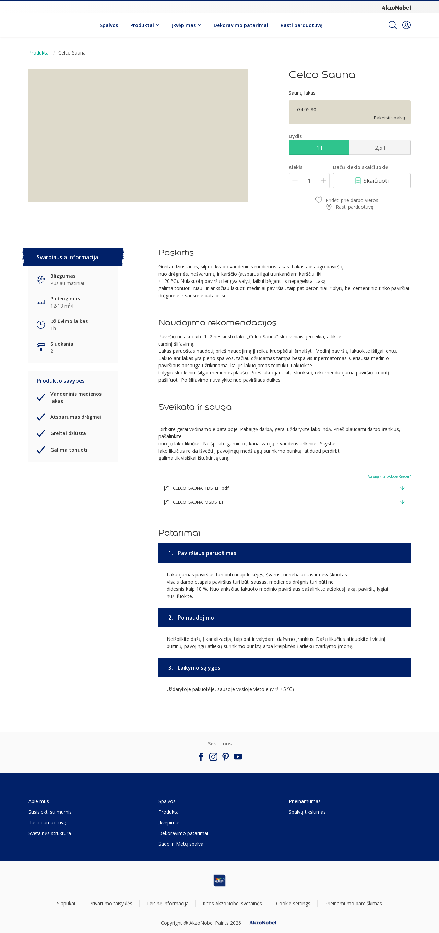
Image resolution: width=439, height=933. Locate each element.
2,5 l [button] (380, 148)
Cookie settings (293, 903)
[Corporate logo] (396, 7)
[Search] (393, 25)
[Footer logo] (219, 880)
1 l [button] (319, 148)
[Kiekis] (309, 180)
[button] (406, 25)
